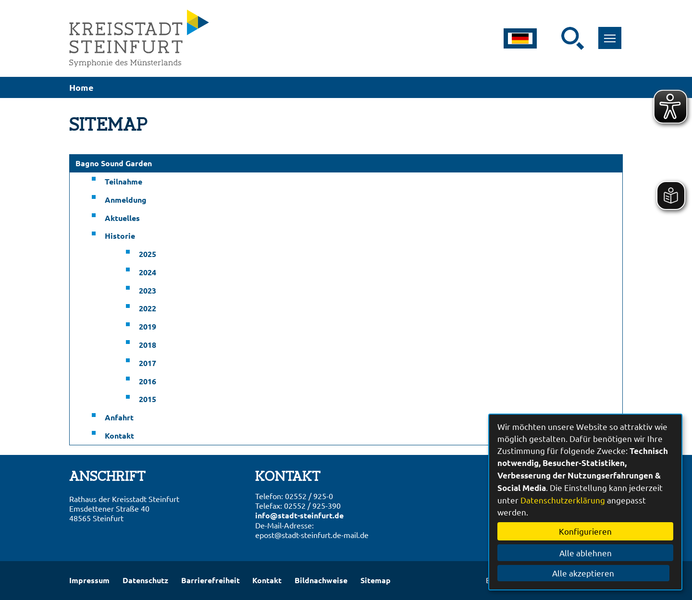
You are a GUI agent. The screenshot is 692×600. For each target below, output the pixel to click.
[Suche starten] (572, 38)
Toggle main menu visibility (611, 33)
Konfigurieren (585, 531)
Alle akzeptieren (586, 573)
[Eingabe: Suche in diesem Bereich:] (555, 38)
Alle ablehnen (585, 553)
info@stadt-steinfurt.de (299, 515)
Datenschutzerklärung (562, 500)
